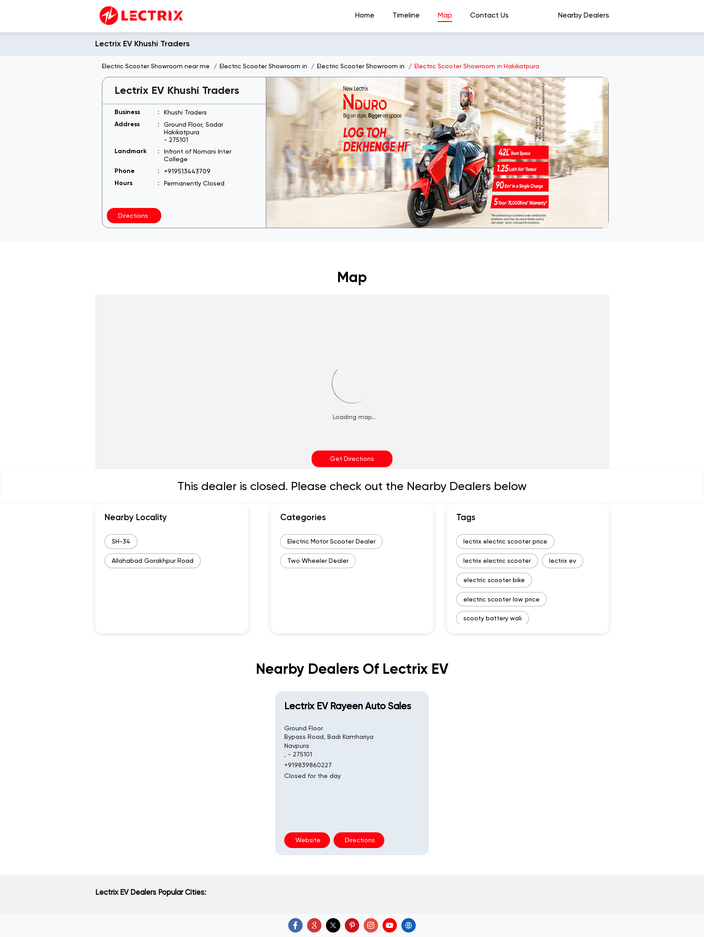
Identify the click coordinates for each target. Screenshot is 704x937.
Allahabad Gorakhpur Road (153, 560)
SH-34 (121, 541)
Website (307, 840)
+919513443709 (187, 171)
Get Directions (352, 458)
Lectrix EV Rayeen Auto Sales (347, 706)
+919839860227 (308, 765)
